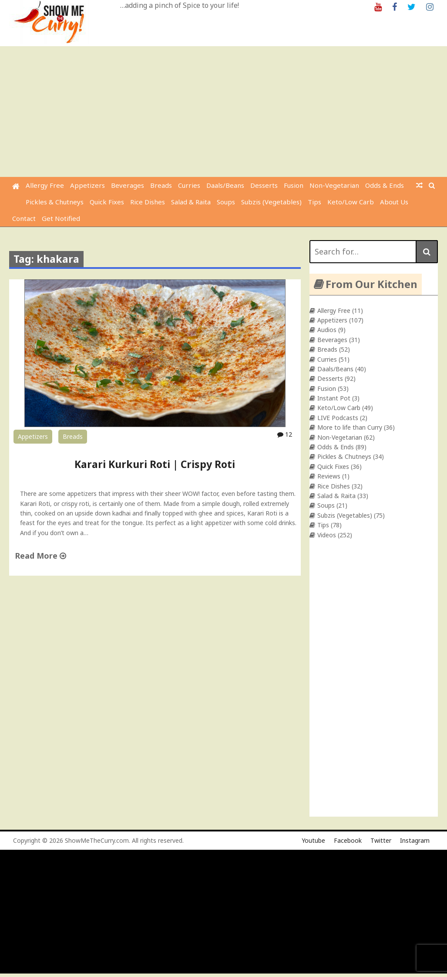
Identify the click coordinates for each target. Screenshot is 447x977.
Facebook (348, 840)
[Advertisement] (224, 112)
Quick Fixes (107, 201)
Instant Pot (333, 398)
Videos (326, 535)
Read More (40, 555)
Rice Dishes (147, 201)
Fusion (293, 185)
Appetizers (87, 185)
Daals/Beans (225, 185)
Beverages (127, 185)
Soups (226, 201)
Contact (24, 218)
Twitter (380, 840)
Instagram (415, 840)
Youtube (313, 840)
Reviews (328, 476)
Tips (314, 201)
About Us (394, 201)
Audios (326, 330)
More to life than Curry (349, 427)
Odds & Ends (384, 185)
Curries (189, 185)
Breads (161, 185)
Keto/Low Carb (350, 201)
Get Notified (61, 218)
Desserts (264, 185)
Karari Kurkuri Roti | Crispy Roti (154, 464)
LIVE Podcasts (337, 418)
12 (284, 434)
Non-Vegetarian (334, 185)
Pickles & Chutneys (55, 201)
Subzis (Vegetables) (271, 201)
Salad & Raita (191, 201)
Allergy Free (45, 185)
